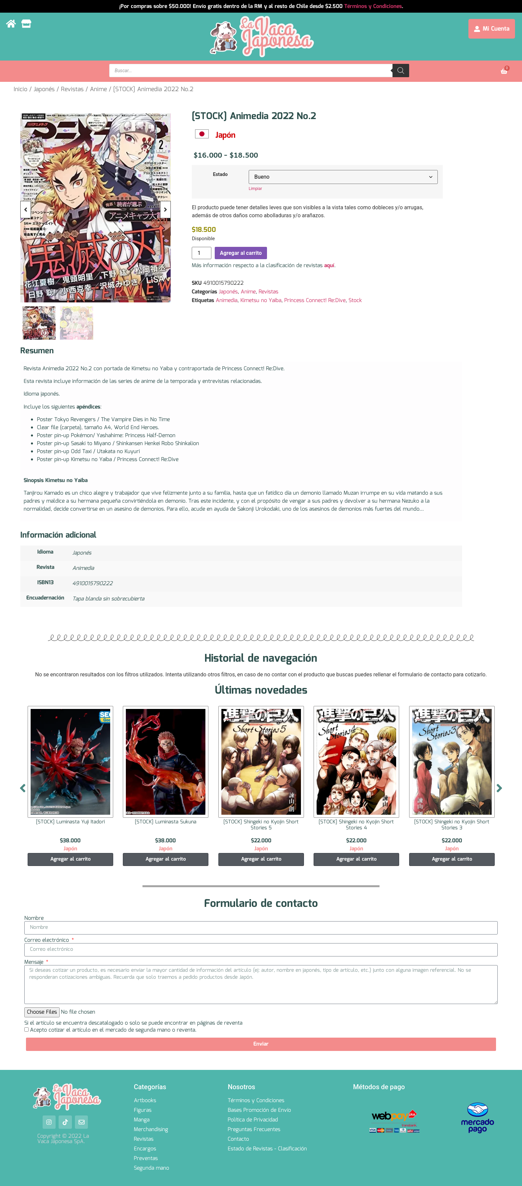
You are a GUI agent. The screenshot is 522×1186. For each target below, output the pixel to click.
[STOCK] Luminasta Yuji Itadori (70, 822)
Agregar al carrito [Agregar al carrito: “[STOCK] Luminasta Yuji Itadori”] (70, 859)
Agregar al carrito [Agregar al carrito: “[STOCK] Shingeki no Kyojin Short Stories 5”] (261, 859)
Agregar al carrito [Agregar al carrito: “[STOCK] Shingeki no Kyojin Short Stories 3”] (452, 859)
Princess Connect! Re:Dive (315, 300)
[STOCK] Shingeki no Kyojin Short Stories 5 (261, 825)
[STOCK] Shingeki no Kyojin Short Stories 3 (451, 825)
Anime (98, 89)
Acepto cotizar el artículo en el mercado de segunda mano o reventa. (113, 1030)
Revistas (72, 89)
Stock (355, 300)
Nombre (34, 918)
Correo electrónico (47, 940)
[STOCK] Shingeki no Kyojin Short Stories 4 (356, 825)
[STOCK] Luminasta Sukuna (165, 822)
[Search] (400, 70)
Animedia (226, 300)
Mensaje (34, 962)
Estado (220, 174)
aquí (329, 265)
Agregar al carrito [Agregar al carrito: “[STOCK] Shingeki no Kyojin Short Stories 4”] (356, 859)
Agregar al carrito (241, 253)
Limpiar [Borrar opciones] (255, 188)
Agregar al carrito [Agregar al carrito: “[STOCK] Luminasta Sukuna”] (165, 859)
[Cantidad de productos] (201, 253)
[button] (25, 209)
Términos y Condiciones (373, 6)
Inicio (20, 89)
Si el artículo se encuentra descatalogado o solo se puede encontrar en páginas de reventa (133, 1023)
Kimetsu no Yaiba (260, 300)
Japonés (44, 89)
